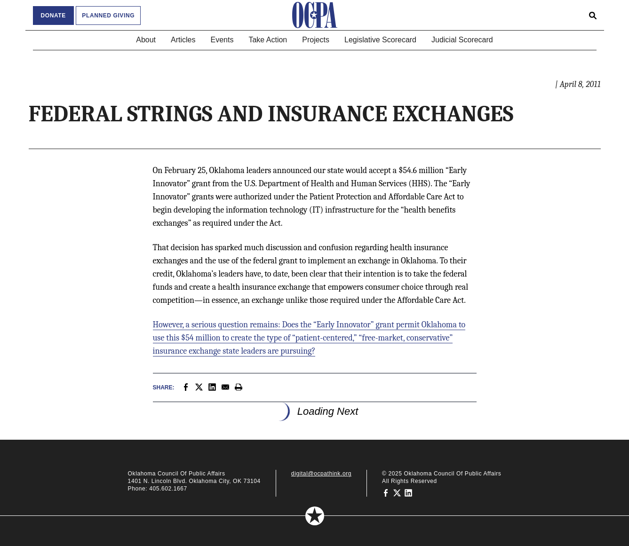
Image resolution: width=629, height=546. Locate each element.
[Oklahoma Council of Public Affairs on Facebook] (386, 492)
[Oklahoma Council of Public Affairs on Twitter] (397, 492)
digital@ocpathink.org (321, 473)
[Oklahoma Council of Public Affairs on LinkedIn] (408, 492)
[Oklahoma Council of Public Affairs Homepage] (314, 15)
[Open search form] (593, 15)
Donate (53, 15)
